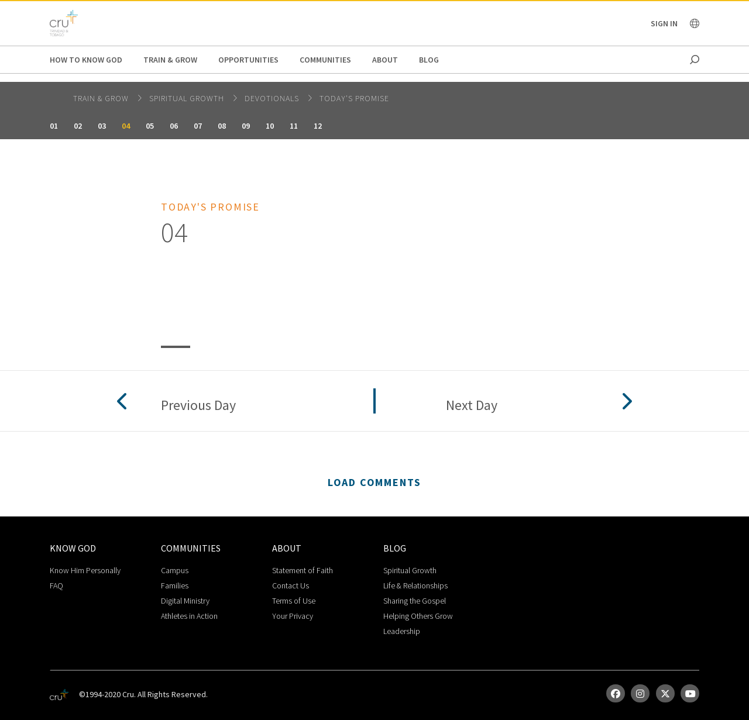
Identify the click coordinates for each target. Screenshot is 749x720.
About (385, 59)
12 (318, 125)
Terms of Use (293, 600)
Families (174, 585)
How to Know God (86, 59)
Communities (325, 59)
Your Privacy (292, 616)
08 (222, 125)
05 (150, 125)
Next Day (471, 405)
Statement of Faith (302, 570)
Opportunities (248, 59)
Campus (174, 570)
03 (102, 125)
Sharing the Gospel (414, 600)
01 (54, 125)
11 (294, 125)
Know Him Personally (85, 570)
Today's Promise (354, 98)
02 (78, 125)
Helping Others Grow (418, 616)
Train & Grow (170, 59)
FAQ (56, 585)
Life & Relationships (415, 585)
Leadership (401, 631)
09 (246, 125)
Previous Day (198, 405)
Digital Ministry (185, 600)
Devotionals (273, 98)
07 (198, 125)
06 (174, 125)
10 (270, 125)
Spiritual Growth (187, 98)
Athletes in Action (189, 616)
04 (126, 125)
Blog (429, 59)
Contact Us (290, 585)
